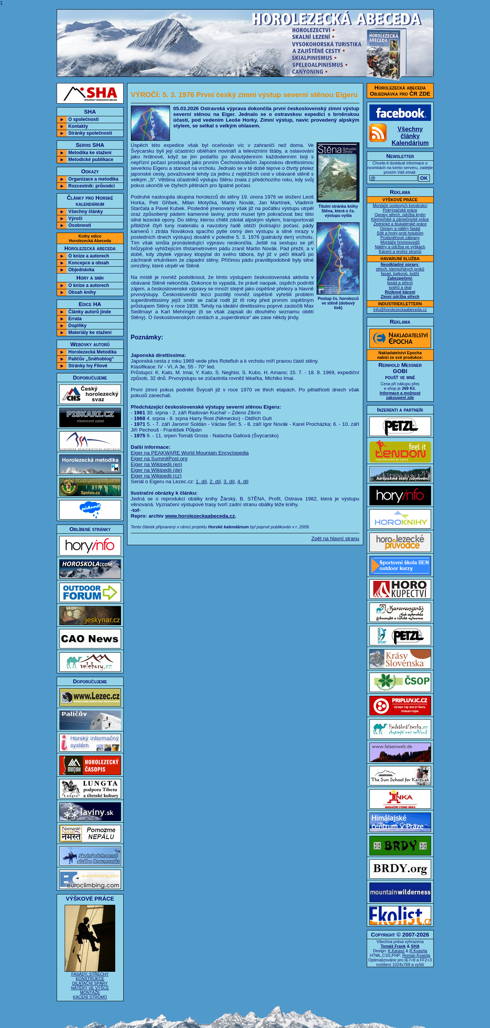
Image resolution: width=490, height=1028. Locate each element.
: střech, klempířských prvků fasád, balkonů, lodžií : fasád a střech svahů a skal (400, 280)
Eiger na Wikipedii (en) (156, 464)
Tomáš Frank (393, 946)
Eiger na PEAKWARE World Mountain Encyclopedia (190, 453)
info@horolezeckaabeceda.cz (400, 309)
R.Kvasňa (418, 950)
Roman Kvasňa (416, 955)
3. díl (229, 481)
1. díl (201, 481)
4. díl (242, 481)
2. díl (214, 481)
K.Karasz (396, 950)
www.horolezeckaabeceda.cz (200, 516)
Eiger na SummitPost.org (159, 458)
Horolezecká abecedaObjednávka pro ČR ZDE (400, 91)
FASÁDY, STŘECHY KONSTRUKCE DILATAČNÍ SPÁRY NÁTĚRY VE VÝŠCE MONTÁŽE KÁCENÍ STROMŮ (90, 983)
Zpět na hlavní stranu (335, 538)
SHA (415, 946)
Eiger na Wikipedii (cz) (156, 476)
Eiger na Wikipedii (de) (156, 470)
